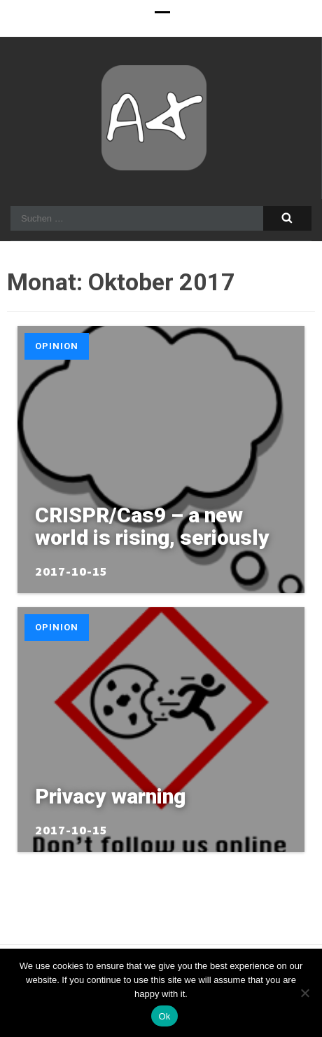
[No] (305, 993)
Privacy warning (110, 796)
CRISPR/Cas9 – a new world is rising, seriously (152, 526)
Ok (164, 1016)
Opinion (56, 346)
